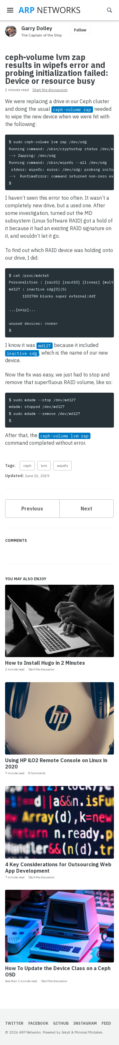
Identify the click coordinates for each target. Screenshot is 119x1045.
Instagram (85, 1023)
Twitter (14, 1023)
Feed (106, 1023)
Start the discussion (50, 89)
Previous (32, 508)
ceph (27, 465)
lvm (44, 465)
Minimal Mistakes (88, 1032)
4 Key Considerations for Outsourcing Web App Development (58, 867)
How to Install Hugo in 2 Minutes (45, 663)
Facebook (38, 1023)
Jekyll (65, 1032)
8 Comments (36, 773)
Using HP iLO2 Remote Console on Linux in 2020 (56, 763)
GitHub (61, 1023)
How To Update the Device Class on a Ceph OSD (57, 971)
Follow (80, 30)
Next (86, 508)
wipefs (62, 465)
